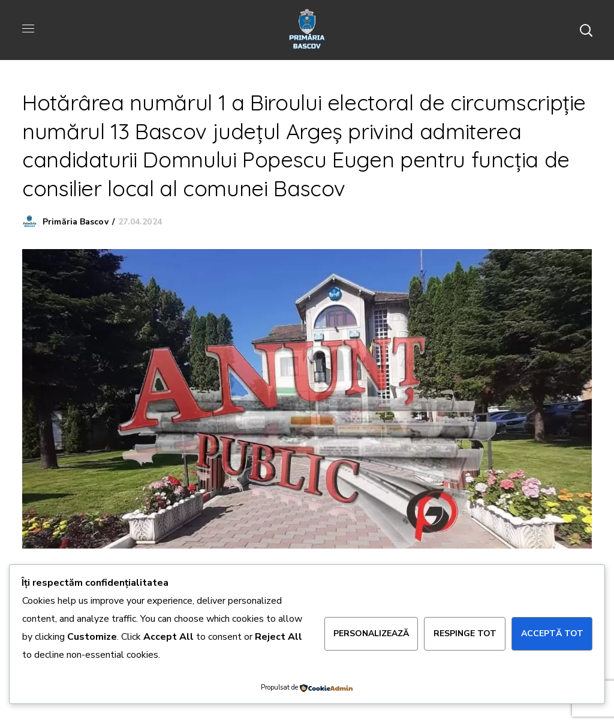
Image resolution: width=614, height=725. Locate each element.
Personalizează (371, 633)
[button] (586, 30)
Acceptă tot (552, 633)
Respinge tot (465, 633)
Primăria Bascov (76, 221)
